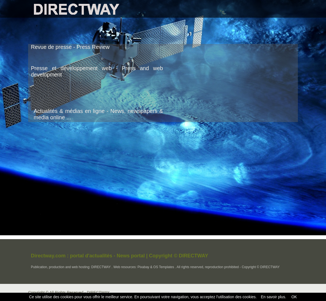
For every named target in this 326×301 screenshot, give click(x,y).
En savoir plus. (273, 297)
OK (293, 297)
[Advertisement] (251, 86)
